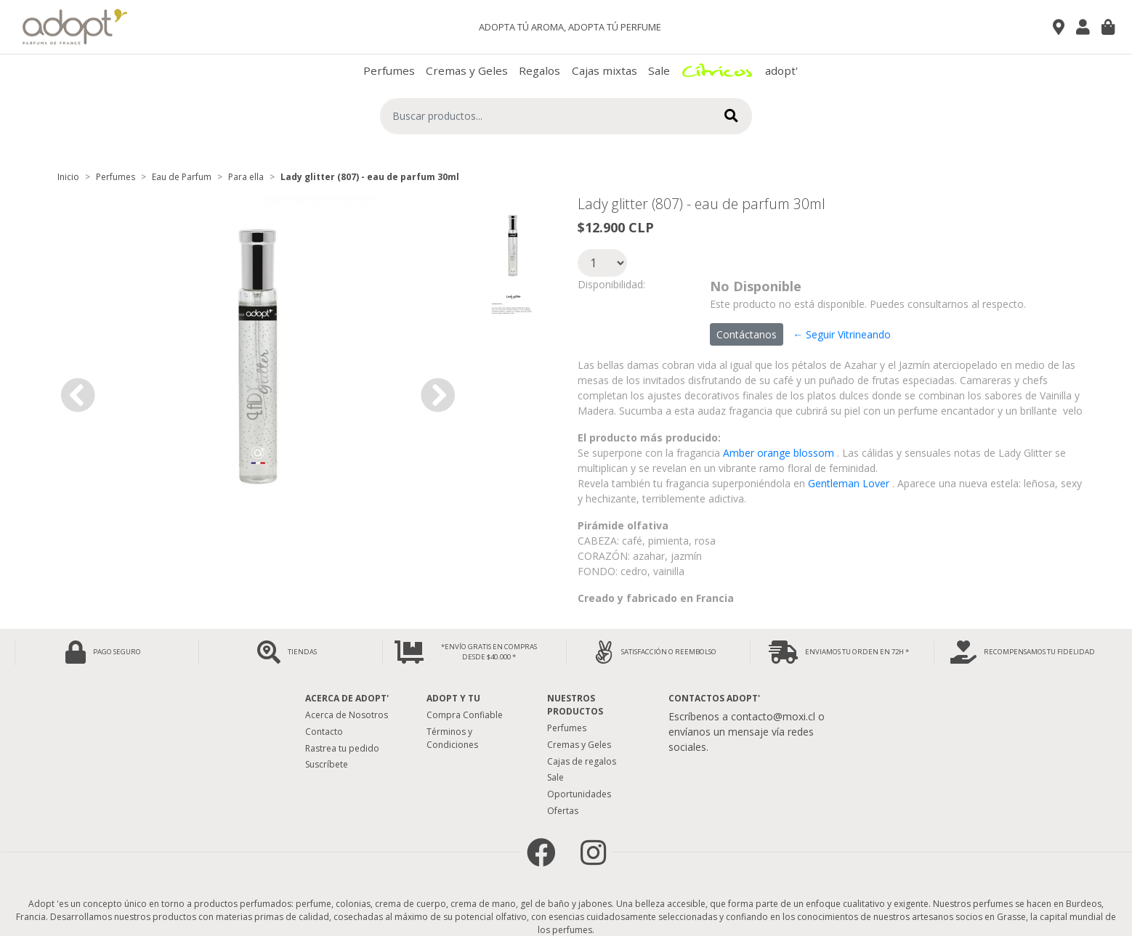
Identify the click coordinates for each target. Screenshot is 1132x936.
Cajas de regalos (581, 761)
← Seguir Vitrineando (842, 334)
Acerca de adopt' (347, 698)
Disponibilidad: (611, 284)
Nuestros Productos (575, 704)
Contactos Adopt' (714, 698)
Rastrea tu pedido (342, 748)
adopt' (781, 70)
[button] (78, 394)
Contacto (324, 731)
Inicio (68, 177)
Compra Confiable (464, 715)
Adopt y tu (453, 698)
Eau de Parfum (181, 177)
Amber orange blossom (778, 453)
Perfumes (389, 70)
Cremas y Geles (467, 70)
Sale (659, 70)
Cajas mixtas (604, 70)
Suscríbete (326, 764)
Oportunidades (579, 794)
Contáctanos (746, 334)
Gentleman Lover (848, 483)
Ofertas (562, 811)
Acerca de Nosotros (346, 715)
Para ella (246, 177)
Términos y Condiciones (452, 738)
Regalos (539, 70)
